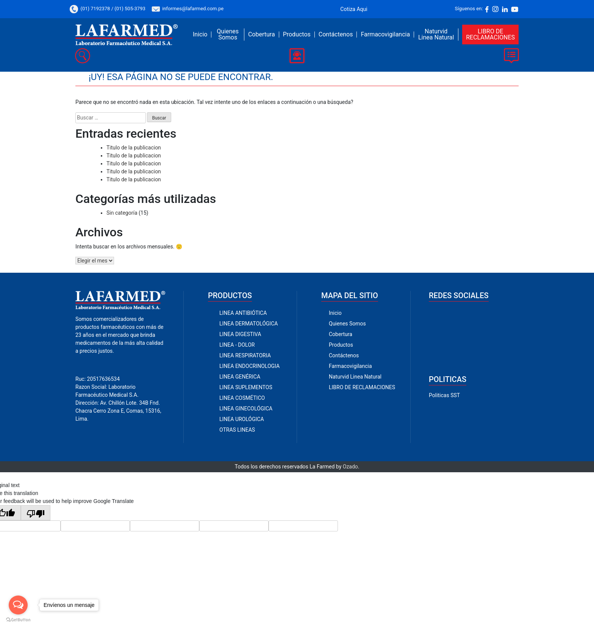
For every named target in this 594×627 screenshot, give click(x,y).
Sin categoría (122, 213)
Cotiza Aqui (353, 9)
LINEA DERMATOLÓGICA (248, 324)
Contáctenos (336, 34)
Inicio (200, 34)
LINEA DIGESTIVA (240, 334)
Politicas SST (444, 395)
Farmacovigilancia (385, 34)
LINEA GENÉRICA (239, 377)
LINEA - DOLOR (237, 345)
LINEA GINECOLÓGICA (245, 408)
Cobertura (261, 34)
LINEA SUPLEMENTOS (245, 387)
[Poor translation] (35, 512)
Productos (297, 34)
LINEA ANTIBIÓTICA (243, 313)
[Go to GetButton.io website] (18, 619)
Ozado (350, 467)
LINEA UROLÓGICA (241, 419)
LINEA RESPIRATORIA (245, 355)
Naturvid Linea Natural (436, 34)
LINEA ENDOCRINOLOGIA (249, 366)
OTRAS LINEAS (237, 430)
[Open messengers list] (18, 605)
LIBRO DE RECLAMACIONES (490, 34)
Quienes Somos (228, 34)
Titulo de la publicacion (133, 148)
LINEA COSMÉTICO (242, 398)
